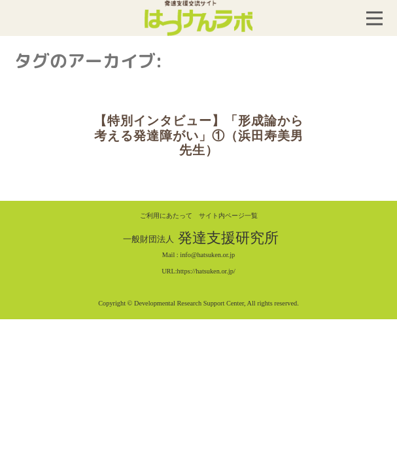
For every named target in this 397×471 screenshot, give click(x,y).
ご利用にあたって (166, 215)
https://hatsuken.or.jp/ (206, 271)
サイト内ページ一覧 (228, 215)
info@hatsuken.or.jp (207, 254)
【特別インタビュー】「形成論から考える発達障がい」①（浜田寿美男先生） (198, 136)
